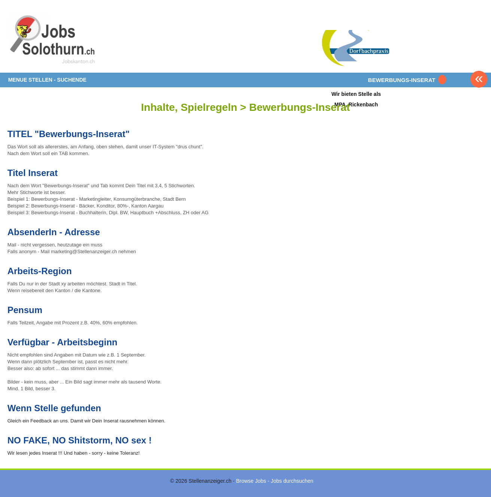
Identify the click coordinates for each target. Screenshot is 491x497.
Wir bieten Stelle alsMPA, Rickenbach (356, 99)
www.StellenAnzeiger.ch (52, 39)
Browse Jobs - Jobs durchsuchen (274, 481)
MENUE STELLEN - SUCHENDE (47, 80)
